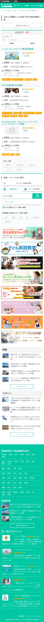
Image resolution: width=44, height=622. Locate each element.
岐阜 (20, 468)
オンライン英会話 (37, 5)
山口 (14, 483)
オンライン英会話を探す (24, 183)
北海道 (4, 454)
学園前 (13, 217)
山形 (33, 454)
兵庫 (9, 478)
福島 (3, 457)
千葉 (22, 461)
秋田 (22, 454)
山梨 (9, 464)
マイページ (18, 5)
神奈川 (9, 461)
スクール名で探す (34, 189)
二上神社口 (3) (19, 165)
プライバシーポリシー (34, 616)
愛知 (3, 468)
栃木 (3, 464)
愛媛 (3, 487)
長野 (9, 473)
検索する (37, 196)
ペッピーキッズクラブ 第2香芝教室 (17, 49)
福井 (26, 473)
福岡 (3, 492)
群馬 (33, 461)
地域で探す (13, 189)
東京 (3, 461)
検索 (27, 5)
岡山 (9, 483)
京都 (14, 478)
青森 (10, 454)
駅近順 (32, 43)
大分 (33, 492)
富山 (20, 473)
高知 (14, 487)
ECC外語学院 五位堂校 (12, 85)
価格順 (12, 43)
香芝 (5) (8, 165)
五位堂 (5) (32, 165)
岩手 (16, 454)
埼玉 (16, 461)
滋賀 (20, 478)
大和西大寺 (36, 217)
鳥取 (20, 483)
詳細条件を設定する (22, 25)
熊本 (9, 492)
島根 (26, 483)
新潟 (3, 473)
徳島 (20, 487)
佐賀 (27, 492)
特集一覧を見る (22, 386)
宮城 (27, 454)
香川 (9, 487)
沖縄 (9, 495)
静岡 (9, 468)
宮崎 (3, 495)
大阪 (3, 478)
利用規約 (21, 616)
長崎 (22, 492)
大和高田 (7, 221)
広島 (3, 483)
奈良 (6, 217)
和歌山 (32, 478)
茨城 (27, 461)
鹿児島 (15, 492)
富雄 (20, 217)
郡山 (27, 217)
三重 (14, 468)
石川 (14, 473)
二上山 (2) (18, 169)
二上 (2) (8, 169)
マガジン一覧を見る (22, 434)
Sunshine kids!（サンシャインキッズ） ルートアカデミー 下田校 (20, 123)
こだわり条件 (8, 202)
